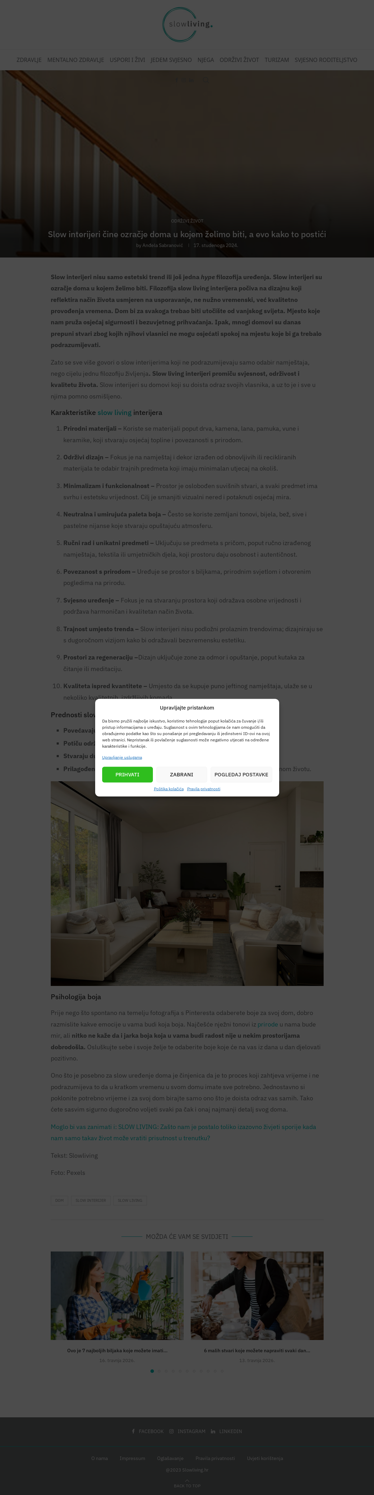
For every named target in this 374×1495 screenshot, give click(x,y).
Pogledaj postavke (241, 774)
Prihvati (127, 774)
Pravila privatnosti (203, 788)
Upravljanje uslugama (122, 757)
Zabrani (181, 774)
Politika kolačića (169, 788)
